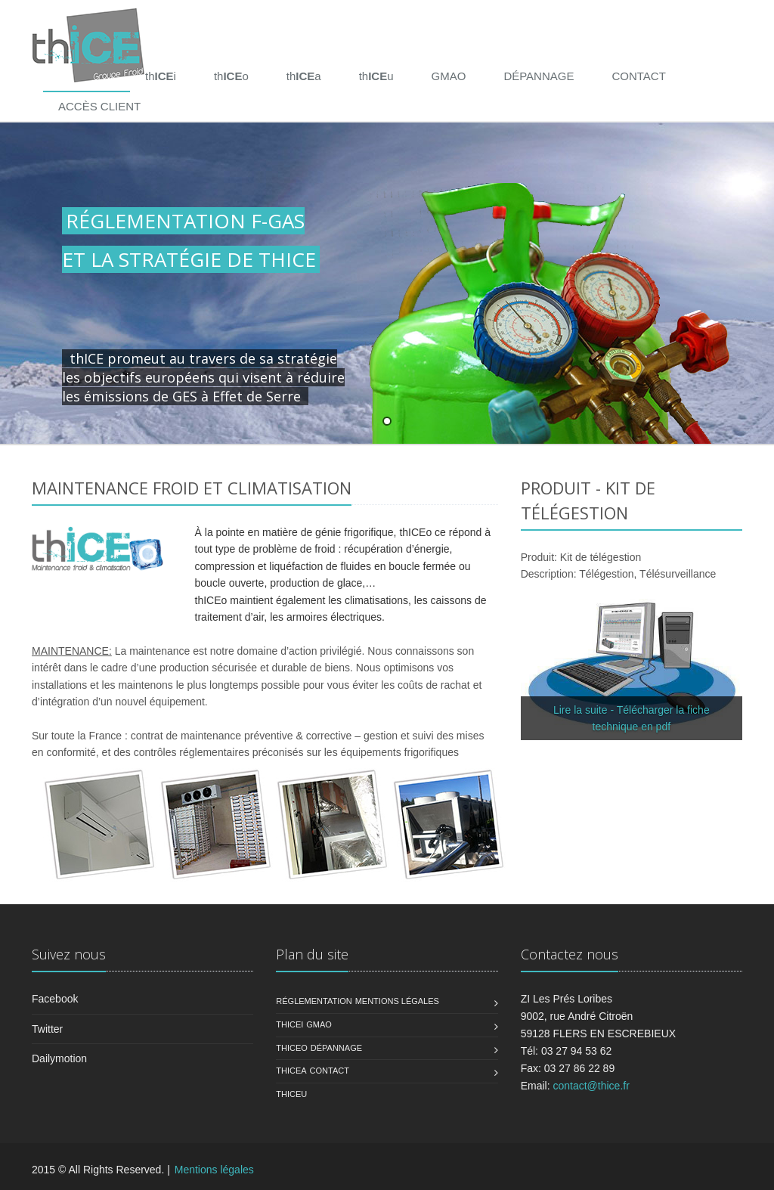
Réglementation (313, 1001)
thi (160, 76)
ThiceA (291, 1070)
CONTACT (638, 76)
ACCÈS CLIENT (99, 106)
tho (231, 76)
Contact (329, 1070)
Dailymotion (59, 1058)
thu (376, 76)
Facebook (55, 999)
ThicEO (292, 1047)
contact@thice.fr (591, 1086)
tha (303, 76)
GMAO (449, 76)
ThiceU (291, 1094)
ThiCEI (289, 1024)
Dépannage (336, 1047)
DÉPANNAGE (538, 76)
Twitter (47, 1029)
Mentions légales (397, 1001)
